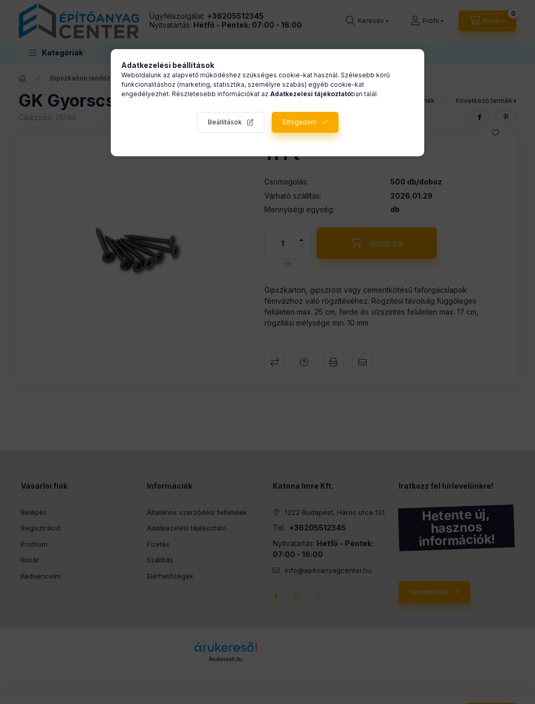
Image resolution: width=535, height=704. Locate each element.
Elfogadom (300, 122)
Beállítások (225, 122)
